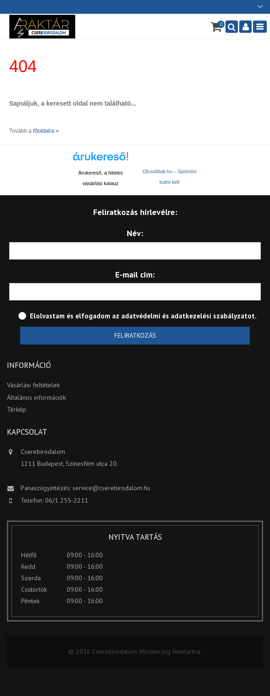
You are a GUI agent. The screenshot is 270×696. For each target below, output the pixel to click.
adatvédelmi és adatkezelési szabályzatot (188, 315)
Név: (135, 233)
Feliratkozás (135, 335)
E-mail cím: (135, 274)
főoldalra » (46, 131)
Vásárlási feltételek (33, 385)
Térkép (16, 409)
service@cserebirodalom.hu (111, 488)
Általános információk (36, 397)
